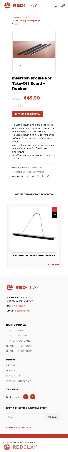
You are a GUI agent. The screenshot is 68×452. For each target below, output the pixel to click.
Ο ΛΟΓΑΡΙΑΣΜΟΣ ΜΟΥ (18, 381)
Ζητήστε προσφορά (27, 114)
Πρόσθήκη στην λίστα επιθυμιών (54, 215)
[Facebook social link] (25, 396)
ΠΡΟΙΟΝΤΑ (12, 370)
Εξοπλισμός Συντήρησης (26, 20)
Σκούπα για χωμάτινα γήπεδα (34, 255)
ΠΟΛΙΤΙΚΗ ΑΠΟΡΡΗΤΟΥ (19, 351)
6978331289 (18, 306)
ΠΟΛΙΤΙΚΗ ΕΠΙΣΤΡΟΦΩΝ (19, 346)
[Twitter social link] (33, 176)
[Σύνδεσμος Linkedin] (43, 176)
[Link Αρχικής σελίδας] (20, 8)
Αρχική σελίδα (20, 17)
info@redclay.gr (22, 311)
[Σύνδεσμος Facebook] (27, 176)
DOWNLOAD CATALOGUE (19, 428)
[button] (54, 209)
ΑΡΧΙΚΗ (10, 365)
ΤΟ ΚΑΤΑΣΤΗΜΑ (15, 330)
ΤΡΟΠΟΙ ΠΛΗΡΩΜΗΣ (17, 335)
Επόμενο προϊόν (19, 23)
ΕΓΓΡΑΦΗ (53, 417)
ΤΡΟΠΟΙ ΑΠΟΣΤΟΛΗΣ (18, 341)
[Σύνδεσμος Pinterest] (38, 176)
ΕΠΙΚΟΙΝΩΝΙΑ (13, 376)
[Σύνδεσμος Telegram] (48, 176)
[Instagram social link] (32, 396)
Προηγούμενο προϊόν (13, 23)
